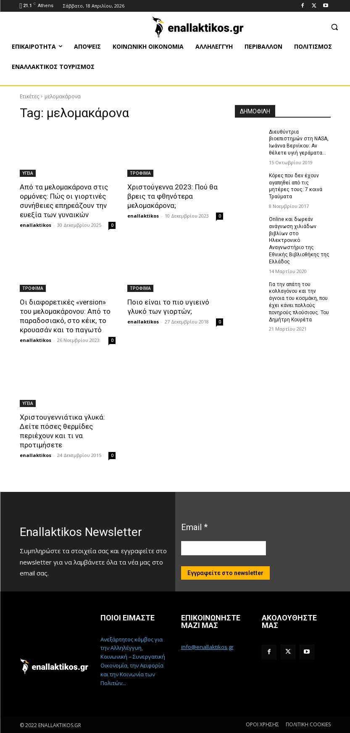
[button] (334, 27)
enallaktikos (35, 225)
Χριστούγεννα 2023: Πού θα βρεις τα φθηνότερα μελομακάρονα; (172, 196)
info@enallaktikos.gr (207, 647)
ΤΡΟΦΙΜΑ (140, 173)
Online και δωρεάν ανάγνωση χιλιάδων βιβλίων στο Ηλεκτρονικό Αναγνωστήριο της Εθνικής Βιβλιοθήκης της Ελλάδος (299, 240)
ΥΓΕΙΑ (27, 173)
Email (194, 527)
